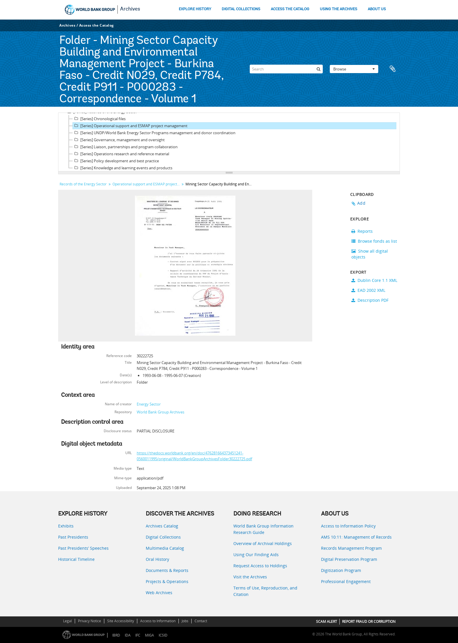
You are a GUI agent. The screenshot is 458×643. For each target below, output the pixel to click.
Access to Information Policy (348, 526)
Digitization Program (341, 570)
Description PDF (369, 300)
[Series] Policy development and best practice (116, 160)
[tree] (229, 142)
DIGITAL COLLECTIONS (241, 9)
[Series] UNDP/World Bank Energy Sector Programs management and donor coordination (154, 132)
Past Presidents (73, 537)
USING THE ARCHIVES (338, 9)
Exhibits (66, 526)
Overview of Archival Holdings (262, 543)
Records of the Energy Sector (83, 184)
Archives (130, 9)
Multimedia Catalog (165, 548)
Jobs (185, 620)
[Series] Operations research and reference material (121, 153)
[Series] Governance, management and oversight (119, 139)
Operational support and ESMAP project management (146, 184)
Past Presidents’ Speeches (83, 548)
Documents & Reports (167, 570)
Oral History (157, 559)
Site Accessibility (120, 620)
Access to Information (158, 620)
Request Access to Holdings (260, 565)
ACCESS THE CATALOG (290, 9)
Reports (362, 231)
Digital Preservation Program (349, 559)
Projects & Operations (167, 581)
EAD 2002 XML (368, 290)
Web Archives (159, 592)
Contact (201, 620)
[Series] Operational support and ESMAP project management (130, 125)
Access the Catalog (96, 25)
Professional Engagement (346, 581)
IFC (137, 635)
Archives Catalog (162, 526)
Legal (67, 620)
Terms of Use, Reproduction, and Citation (265, 591)
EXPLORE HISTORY (195, 9)
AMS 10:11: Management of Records (356, 537)
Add (361, 203)
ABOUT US (377, 9)
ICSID (163, 635)
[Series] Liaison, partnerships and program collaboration (125, 146)
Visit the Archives (250, 577)
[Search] (286, 69)
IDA (128, 635)
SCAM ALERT (326, 621)
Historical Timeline (76, 559)
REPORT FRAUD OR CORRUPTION (368, 621)
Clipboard (392, 69)
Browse (354, 69)
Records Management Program (351, 548)
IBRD (116, 635)
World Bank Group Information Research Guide (263, 529)
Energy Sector (149, 404)
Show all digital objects (369, 254)
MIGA (149, 635)
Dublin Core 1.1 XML (374, 280)
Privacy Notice (89, 620)
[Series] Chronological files (99, 118)
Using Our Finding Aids (256, 554)
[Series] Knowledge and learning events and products (122, 167)
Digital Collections (163, 537)
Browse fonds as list (374, 241)
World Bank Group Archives (160, 412)
